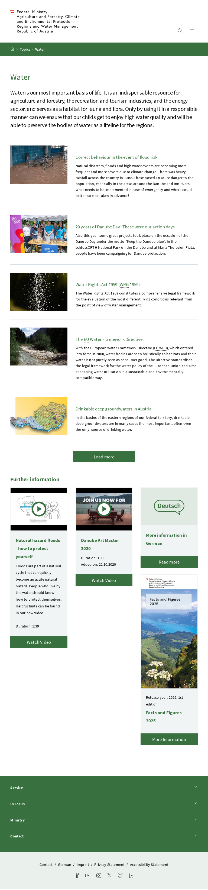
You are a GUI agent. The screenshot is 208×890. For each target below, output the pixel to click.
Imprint (83, 865)
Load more (104, 457)
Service (103, 788)
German (65, 865)
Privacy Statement (109, 865)
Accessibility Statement (149, 865)
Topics (25, 50)
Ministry (103, 821)
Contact (103, 837)
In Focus (103, 804)
